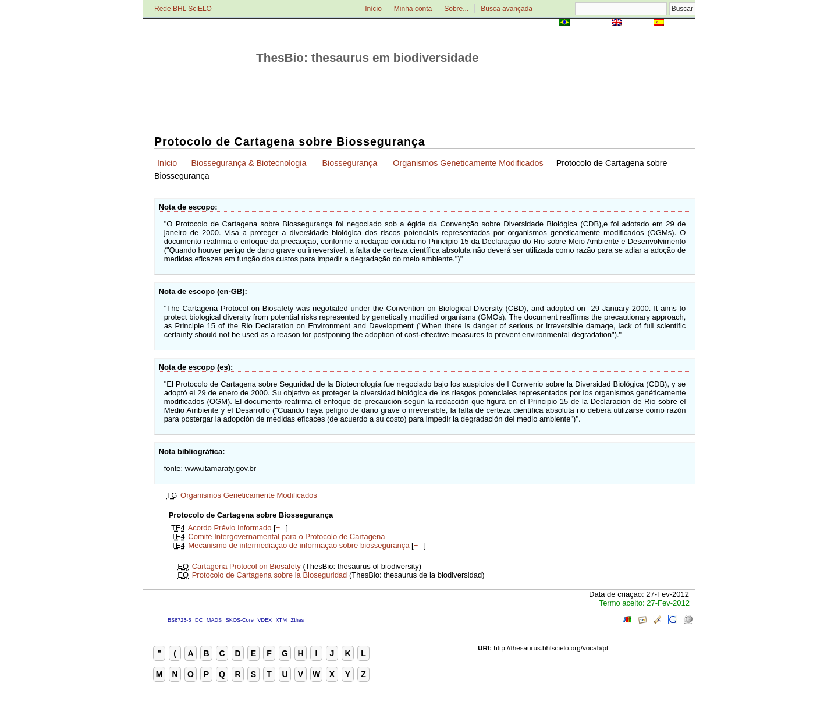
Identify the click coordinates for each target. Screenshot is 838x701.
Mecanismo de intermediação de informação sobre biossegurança (298, 545)
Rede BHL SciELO (183, 9)
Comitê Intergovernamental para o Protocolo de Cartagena (286, 536)
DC (199, 620)
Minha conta (413, 9)
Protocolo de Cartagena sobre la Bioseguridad (269, 575)
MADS (214, 620)
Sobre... (456, 9)
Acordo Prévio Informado (230, 527)
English (637, 23)
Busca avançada (506, 9)
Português (590, 23)
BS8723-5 (179, 620)
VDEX (264, 620)
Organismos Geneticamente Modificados (468, 163)
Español (680, 23)
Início (373, 9)
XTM (281, 620)
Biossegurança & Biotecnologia (248, 163)
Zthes (297, 620)
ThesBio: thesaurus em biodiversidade (367, 57)
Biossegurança (350, 163)
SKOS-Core (240, 620)
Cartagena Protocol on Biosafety (246, 566)
